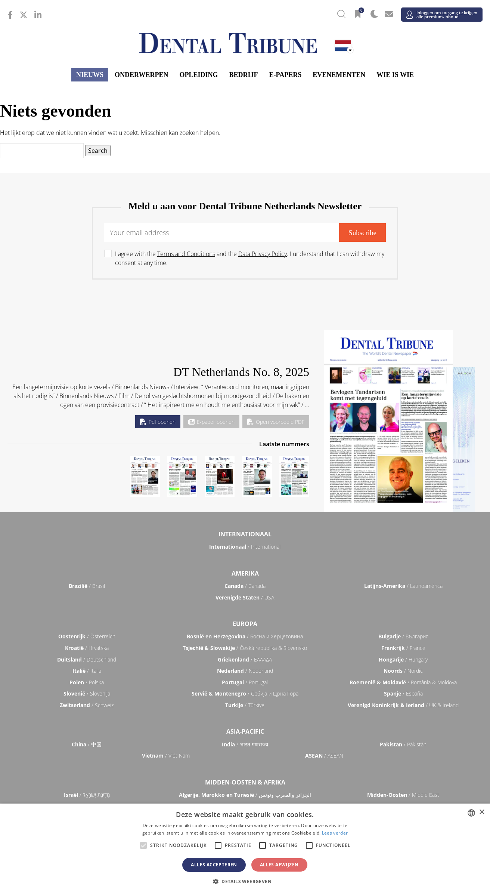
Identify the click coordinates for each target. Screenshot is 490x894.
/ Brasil (87, 585)
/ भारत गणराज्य (245, 744)
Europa (245, 624)
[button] (245, 881)
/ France (403, 647)
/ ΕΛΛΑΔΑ (245, 659)
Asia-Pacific (245, 731)
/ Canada (245, 585)
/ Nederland (245, 670)
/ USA (244, 597)
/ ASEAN (324, 755)
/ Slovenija (86, 693)
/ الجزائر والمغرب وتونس (245, 794)
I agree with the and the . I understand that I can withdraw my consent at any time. (249, 258)
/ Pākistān (403, 744)
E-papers (285, 74)
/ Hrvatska (87, 647)
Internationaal (245, 534)
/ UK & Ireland (403, 705)
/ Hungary (403, 659)
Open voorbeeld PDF (275, 421)
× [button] (481, 812)
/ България (403, 636)
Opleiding (198, 74)
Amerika (245, 573)
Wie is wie (395, 74)
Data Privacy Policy (262, 254)
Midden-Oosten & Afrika (245, 782)
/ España (403, 693)
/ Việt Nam (166, 755)
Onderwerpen (141, 74)
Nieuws (89, 74)
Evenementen (339, 74)
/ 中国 (87, 744)
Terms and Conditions (186, 254)
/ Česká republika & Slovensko (245, 647)
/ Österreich (86, 636)
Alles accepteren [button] (214, 864)
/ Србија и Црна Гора (245, 693)
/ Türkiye (244, 705)
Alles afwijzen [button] (279, 864)
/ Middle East (403, 794)
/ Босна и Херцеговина (245, 636)
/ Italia (86, 670)
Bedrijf (243, 74)
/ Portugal (245, 682)
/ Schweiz (87, 705)
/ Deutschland (86, 659)
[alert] (245, 849)
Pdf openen (158, 421)
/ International (244, 546)
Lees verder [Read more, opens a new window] (335, 833)
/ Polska (86, 682)
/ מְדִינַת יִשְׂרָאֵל (87, 794)
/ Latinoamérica (403, 585)
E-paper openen (211, 421)
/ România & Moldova (403, 682)
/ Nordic (403, 670)
